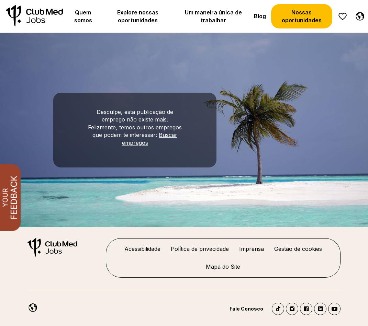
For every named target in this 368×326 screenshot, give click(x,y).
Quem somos (83, 16)
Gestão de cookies (298, 248)
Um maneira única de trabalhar (213, 16)
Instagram (292, 309)
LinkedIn (320, 309)
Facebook (306, 309)
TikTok (278, 309)
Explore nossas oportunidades (137, 16)
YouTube (334, 309)
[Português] (358, 15)
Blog (260, 16)
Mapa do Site (223, 266)
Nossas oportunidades (302, 16)
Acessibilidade (142, 248)
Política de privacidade (200, 248)
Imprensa (251, 248)
